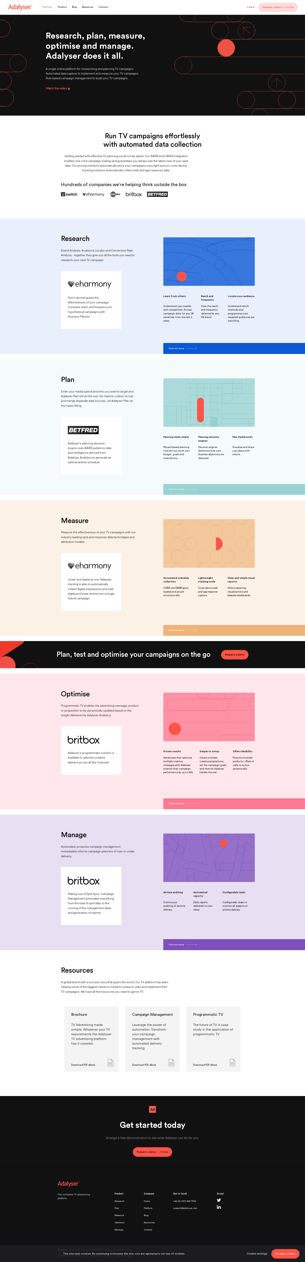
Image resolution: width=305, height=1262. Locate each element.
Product (62, 7)
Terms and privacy (100, 1256)
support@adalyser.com (185, 1208)
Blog (74, 7)
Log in (251, 7)
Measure (119, 1215)
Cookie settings (123, 1256)
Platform (47, 7)
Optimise (119, 1222)
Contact (103, 7)
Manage (119, 1230)
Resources (87, 7)
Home (147, 1201)
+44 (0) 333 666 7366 (184, 1201)
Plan (117, 1208)
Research (119, 1201)
